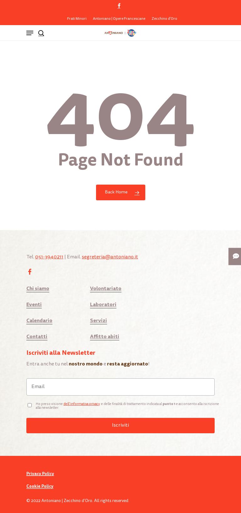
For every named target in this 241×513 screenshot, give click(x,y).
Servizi (98, 320)
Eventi (34, 304)
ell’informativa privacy (83, 404)
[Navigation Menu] (29, 33)
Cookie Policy (39, 486)
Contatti (36, 336)
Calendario (39, 320)
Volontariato (105, 288)
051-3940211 (49, 257)
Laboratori (103, 304)
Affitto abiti (104, 336)
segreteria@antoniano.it (110, 257)
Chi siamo (37, 288)
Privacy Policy (40, 474)
